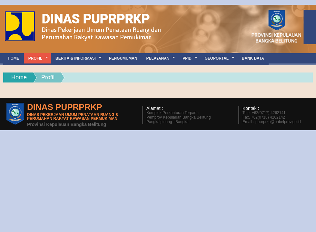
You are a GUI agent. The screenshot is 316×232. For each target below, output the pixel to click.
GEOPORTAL (217, 58)
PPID (187, 58)
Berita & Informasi (76, 58)
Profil (36, 58)
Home (19, 77)
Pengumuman (123, 58)
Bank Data (253, 58)
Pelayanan (158, 58)
